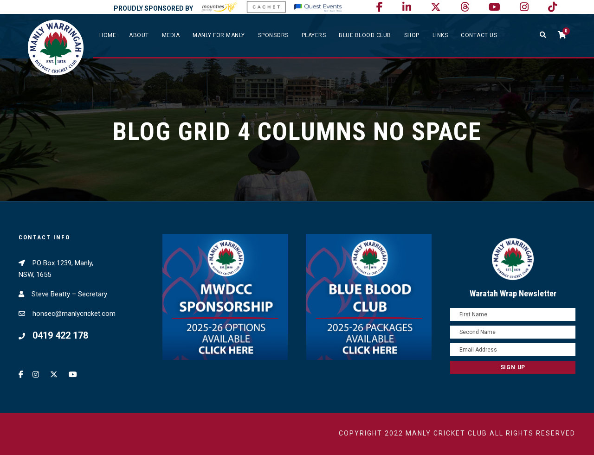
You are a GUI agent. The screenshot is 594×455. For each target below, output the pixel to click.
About (139, 35)
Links (440, 35)
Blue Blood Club (365, 35)
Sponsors (273, 35)
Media (171, 35)
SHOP (412, 35)
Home (107, 35)
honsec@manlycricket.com (74, 313)
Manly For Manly (219, 35)
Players (314, 35)
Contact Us (479, 35)
